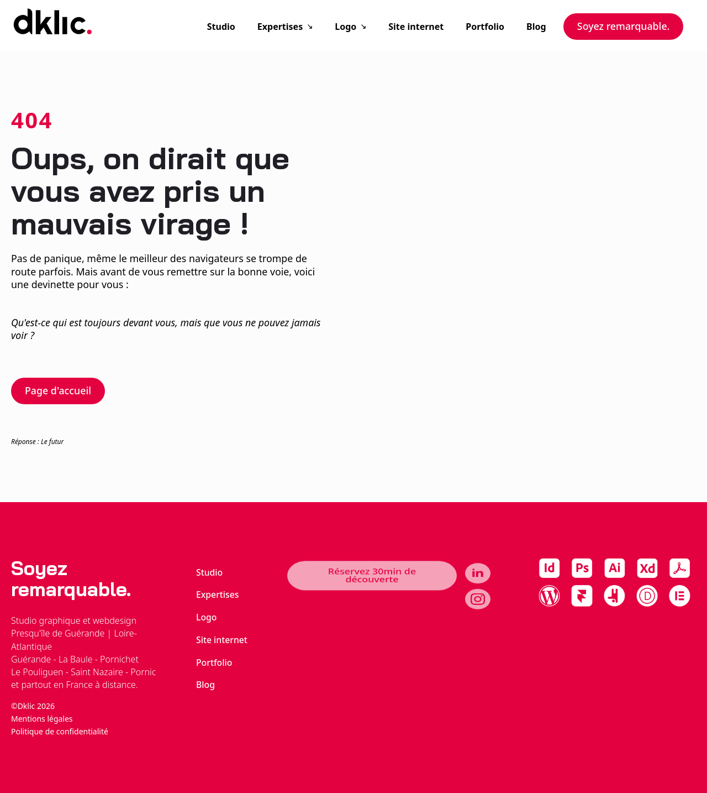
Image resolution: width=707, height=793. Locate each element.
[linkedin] (477, 579)
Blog (536, 26)
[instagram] (477, 592)
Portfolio (485, 26)
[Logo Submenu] (366, 26)
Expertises (280, 26)
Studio (221, 26)
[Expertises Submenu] (313, 26)
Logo (345, 26)
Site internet (416, 26)
